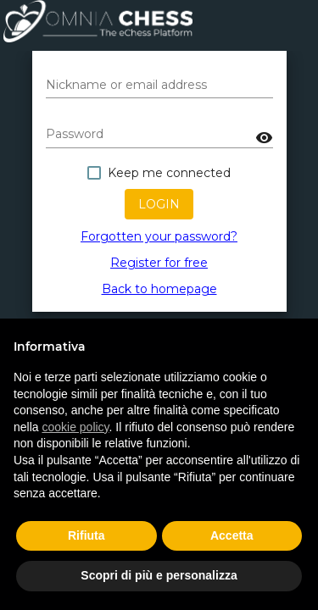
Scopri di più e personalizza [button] (159, 575)
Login (159, 204)
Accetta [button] (232, 535)
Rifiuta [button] (86, 535)
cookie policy (75, 427)
